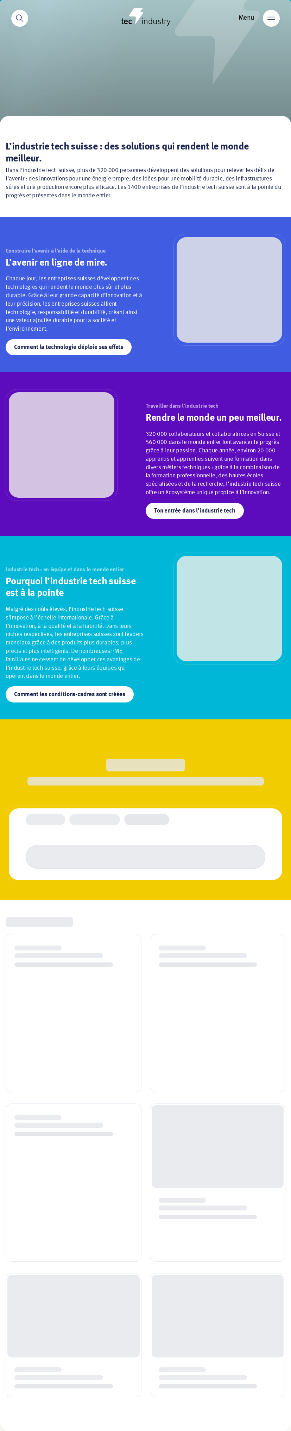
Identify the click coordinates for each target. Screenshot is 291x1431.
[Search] (19, 18)
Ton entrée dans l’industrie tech (194, 511)
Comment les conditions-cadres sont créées (69, 695)
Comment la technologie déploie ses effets (68, 347)
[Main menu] (271, 18)
